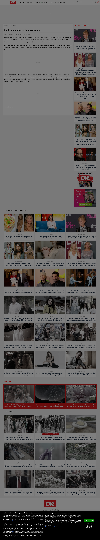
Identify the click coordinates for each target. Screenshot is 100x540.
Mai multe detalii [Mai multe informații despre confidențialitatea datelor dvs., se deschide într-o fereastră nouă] (11, 520)
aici (13, 531)
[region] (50, 525)
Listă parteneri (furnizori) (51, 526)
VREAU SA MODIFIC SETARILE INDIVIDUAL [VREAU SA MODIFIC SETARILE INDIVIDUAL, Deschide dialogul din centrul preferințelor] (89, 525)
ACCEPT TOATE (89, 520)
